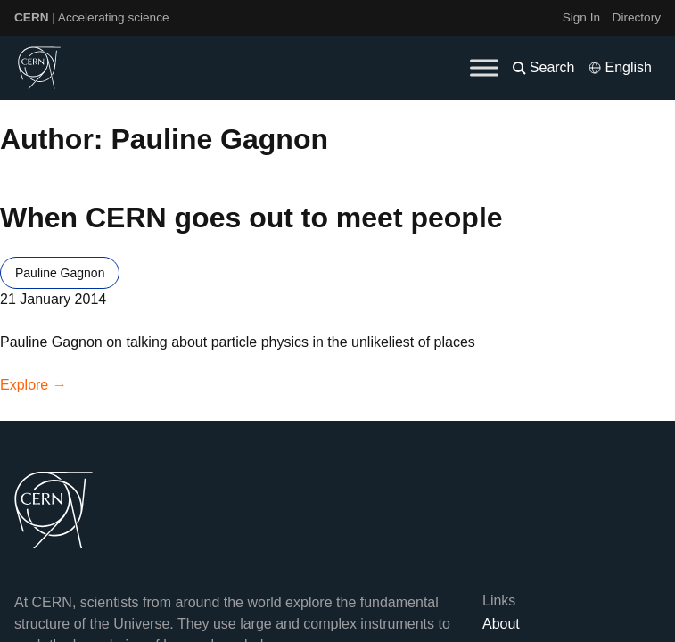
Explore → (33, 384)
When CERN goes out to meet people (251, 218)
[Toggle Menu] (484, 67)
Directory (637, 17)
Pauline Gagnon (59, 273)
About (501, 623)
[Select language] (619, 68)
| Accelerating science (91, 17)
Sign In (581, 17)
